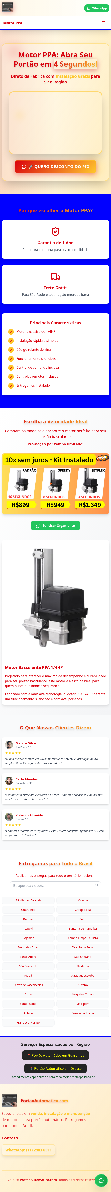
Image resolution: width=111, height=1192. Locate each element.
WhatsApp (97, 8)
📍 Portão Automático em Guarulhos (55, 1055)
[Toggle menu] (104, 23)
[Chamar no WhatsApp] (101, 1178)
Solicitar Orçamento (55, 525)
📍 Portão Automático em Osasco (55, 1068)
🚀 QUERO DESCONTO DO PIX (56, 167)
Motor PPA (12, 22)
